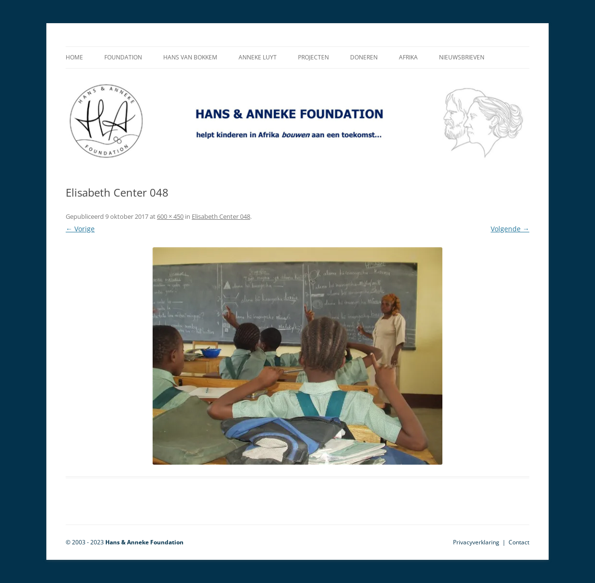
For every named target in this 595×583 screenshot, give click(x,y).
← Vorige (80, 228)
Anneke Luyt (258, 57)
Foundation (123, 57)
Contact (519, 542)
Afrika (408, 57)
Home (74, 57)
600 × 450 (170, 216)
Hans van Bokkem (190, 57)
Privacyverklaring (476, 542)
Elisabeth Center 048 (221, 216)
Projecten (313, 57)
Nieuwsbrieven (461, 57)
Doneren (364, 57)
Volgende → (510, 228)
